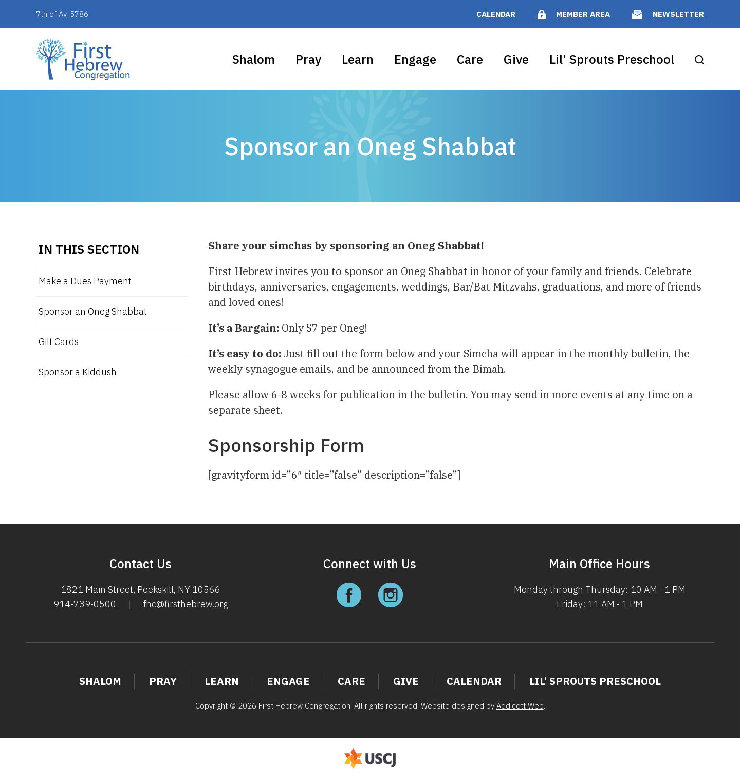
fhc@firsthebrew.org (185, 604)
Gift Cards (59, 342)
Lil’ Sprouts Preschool (611, 59)
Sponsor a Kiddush (78, 372)
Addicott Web (520, 706)
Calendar (495, 14)
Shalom (253, 59)
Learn (358, 59)
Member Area (583, 14)
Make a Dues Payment (85, 281)
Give (516, 59)
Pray (308, 59)
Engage (415, 59)
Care (470, 59)
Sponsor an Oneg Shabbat (93, 311)
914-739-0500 (84, 604)
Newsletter (678, 14)
